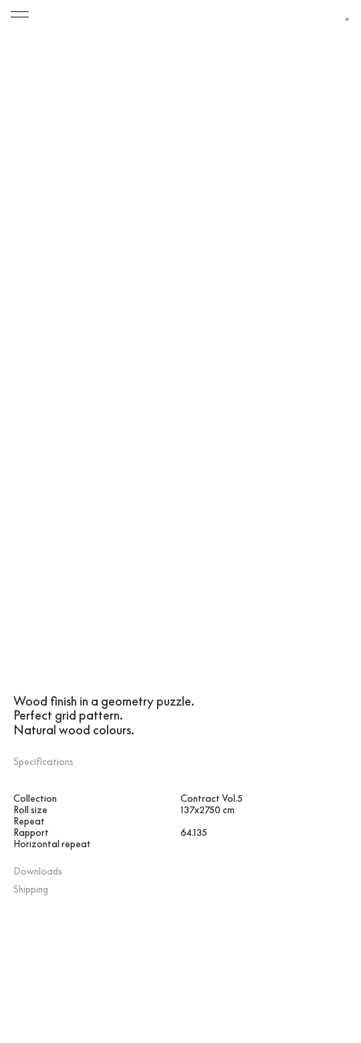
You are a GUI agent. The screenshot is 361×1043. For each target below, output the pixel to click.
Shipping (30, 901)
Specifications (43, 773)
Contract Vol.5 (211, 810)
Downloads (37, 883)
